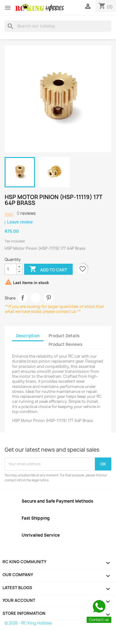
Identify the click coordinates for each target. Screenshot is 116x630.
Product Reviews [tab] (65, 344)
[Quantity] (11, 269)
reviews (26, 213)
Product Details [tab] (64, 335)
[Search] (58, 26)
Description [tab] (28, 335)
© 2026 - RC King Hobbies (28, 623)
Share (23, 298)
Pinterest (49, 298)
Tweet (36, 298)
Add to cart (48, 269)
